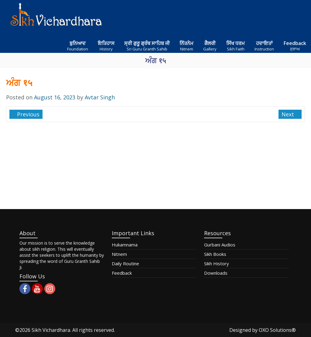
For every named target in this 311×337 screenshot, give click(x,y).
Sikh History (216, 263)
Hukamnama (125, 245)
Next (289, 114)
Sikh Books (215, 254)
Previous (27, 114)
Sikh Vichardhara (51, 330)
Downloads (215, 273)
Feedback (122, 273)
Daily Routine (125, 263)
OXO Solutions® (277, 330)
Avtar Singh (100, 97)
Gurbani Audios (219, 245)
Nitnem (119, 254)
